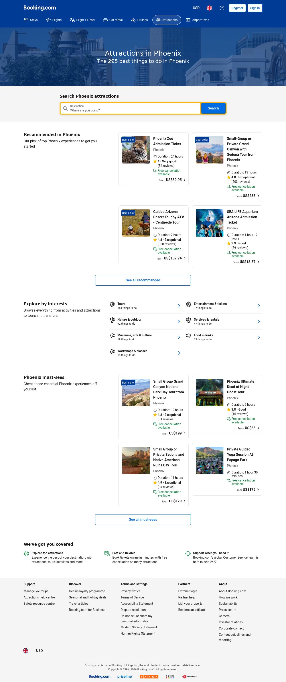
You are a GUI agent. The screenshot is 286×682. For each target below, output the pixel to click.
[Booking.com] (40, 8)
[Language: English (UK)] (209, 8)
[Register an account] (237, 8)
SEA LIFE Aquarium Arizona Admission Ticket (242, 217)
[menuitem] (30, 20)
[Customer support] (222, 8)
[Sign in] (255, 8)
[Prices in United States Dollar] (196, 8)
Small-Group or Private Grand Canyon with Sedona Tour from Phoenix (241, 149)
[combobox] (133, 110)
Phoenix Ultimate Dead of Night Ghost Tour (240, 386)
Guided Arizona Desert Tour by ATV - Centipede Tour (168, 217)
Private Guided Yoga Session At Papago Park (240, 454)
